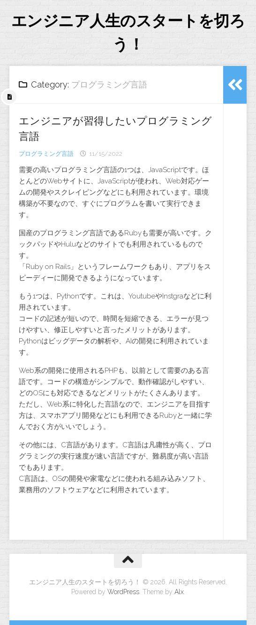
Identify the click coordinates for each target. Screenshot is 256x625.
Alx (179, 592)
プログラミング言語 (46, 153)
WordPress (123, 592)
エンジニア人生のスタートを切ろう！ (128, 32)
